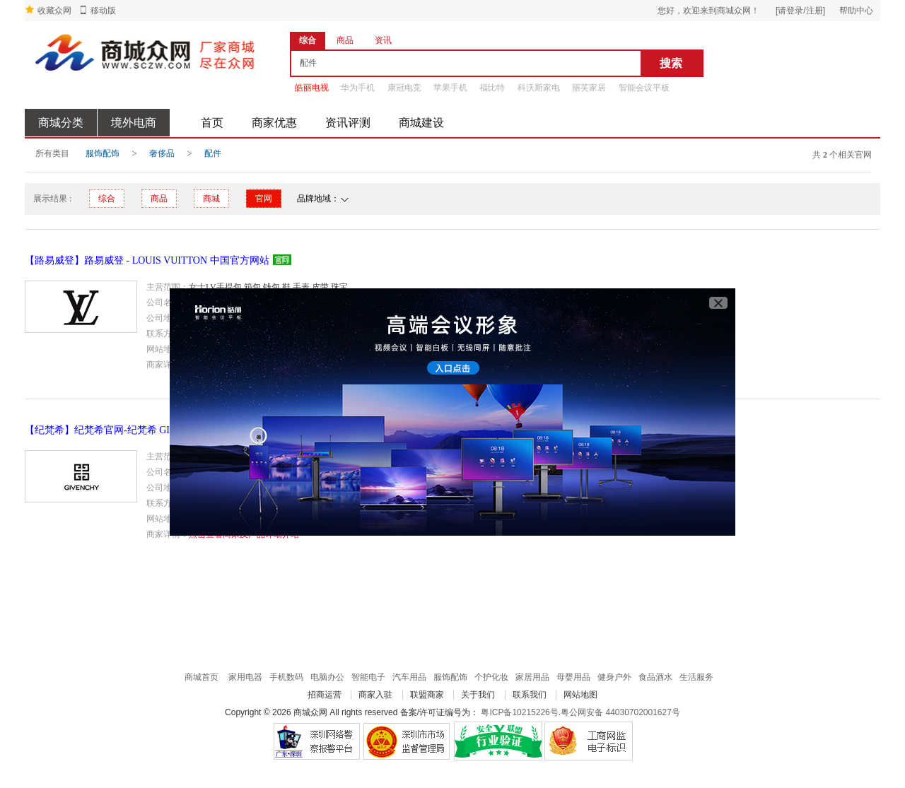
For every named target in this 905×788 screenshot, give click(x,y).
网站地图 (580, 695)
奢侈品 (162, 153)
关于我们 (478, 695)
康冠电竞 (404, 88)
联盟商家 (427, 695)
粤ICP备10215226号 (519, 712)
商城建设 (421, 123)
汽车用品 (409, 677)
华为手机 (358, 88)
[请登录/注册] (800, 11)
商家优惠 (274, 123)
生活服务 (696, 677)
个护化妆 (491, 677)
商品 (159, 199)
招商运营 (324, 695)
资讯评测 (347, 123)
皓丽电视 (312, 88)
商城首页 (201, 677)
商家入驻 (375, 695)
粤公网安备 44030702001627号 (620, 712)
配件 (212, 153)
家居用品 (532, 677)
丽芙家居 (589, 88)
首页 (212, 123)
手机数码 (286, 677)
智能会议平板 (644, 88)
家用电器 (245, 677)
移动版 (103, 11)
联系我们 (530, 695)
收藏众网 (54, 11)
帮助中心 (856, 11)
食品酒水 (655, 677)
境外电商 (133, 123)
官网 (263, 199)
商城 (211, 199)
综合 (106, 199)
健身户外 (614, 677)
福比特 (492, 88)
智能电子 (368, 677)
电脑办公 (327, 677)
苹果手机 (450, 88)
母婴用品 (573, 677)
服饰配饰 (102, 153)
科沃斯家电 (539, 88)
